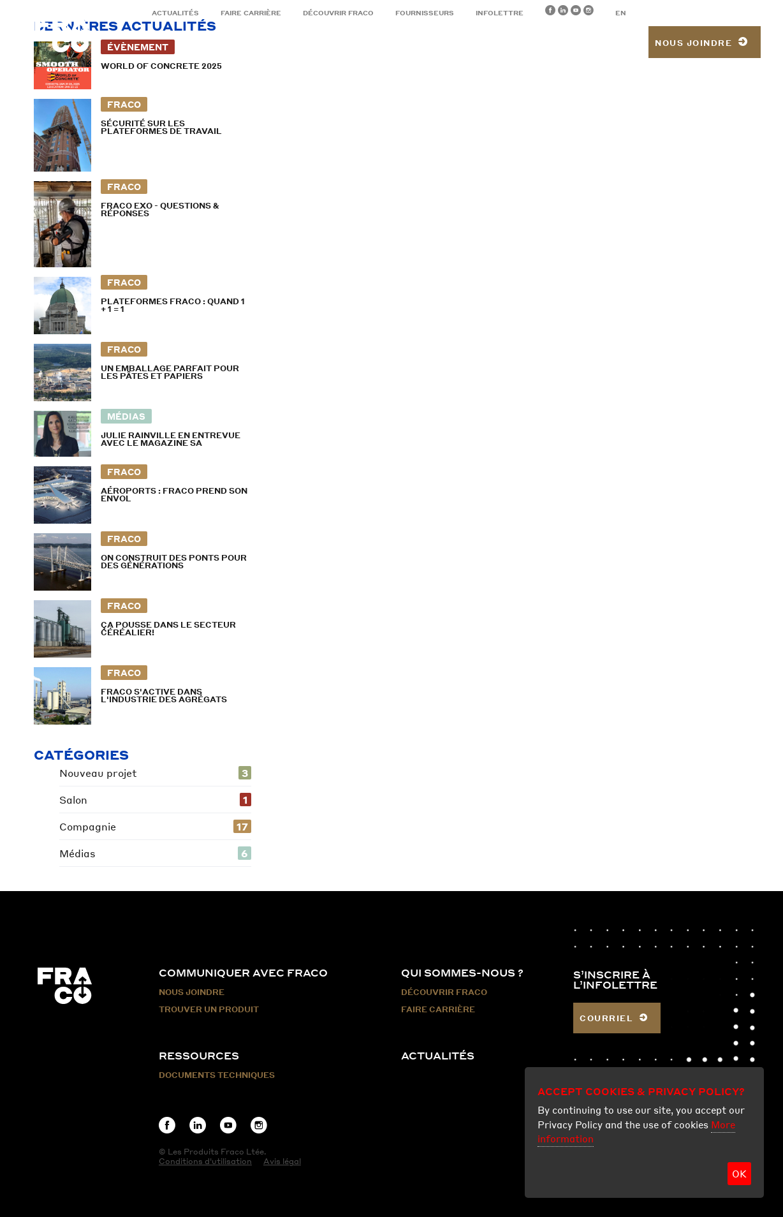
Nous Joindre (191, 992)
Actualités (175, 13)
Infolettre (499, 13)
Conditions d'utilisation (205, 1161)
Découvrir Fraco (338, 13)
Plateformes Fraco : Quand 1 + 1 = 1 (173, 305)
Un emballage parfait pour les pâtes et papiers (170, 372)
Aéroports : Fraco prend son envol (174, 494)
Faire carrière (251, 13)
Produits (250, 44)
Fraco (124, 104)
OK (739, 1173)
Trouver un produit (575, 44)
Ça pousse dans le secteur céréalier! (168, 628)
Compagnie (155, 826)
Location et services (435, 44)
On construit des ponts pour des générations (174, 561)
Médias (126, 416)
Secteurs (325, 44)
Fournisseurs (424, 13)
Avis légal (282, 1161)
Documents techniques (217, 1075)
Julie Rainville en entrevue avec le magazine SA (170, 439)
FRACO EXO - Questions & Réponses (160, 209)
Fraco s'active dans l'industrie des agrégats (164, 695)
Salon (155, 799)
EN (620, 13)
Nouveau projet (155, 772)
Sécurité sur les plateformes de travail (161, 127)
